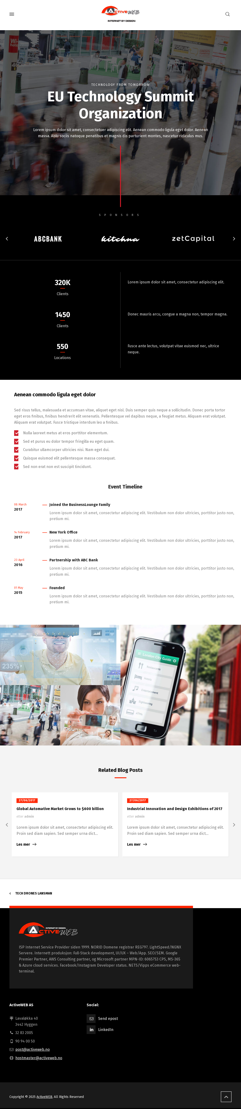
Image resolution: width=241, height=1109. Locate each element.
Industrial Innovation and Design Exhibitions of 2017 (174, 809)
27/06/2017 (27, 800)
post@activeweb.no (32, 1049)
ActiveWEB (44, 1097)
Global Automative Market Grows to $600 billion (60, 809)
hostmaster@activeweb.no (38, 1058)
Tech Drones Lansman (33, 893)
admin (29, 817)
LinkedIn (105, 1029)
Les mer (23, 844)
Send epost (108, 1018)
